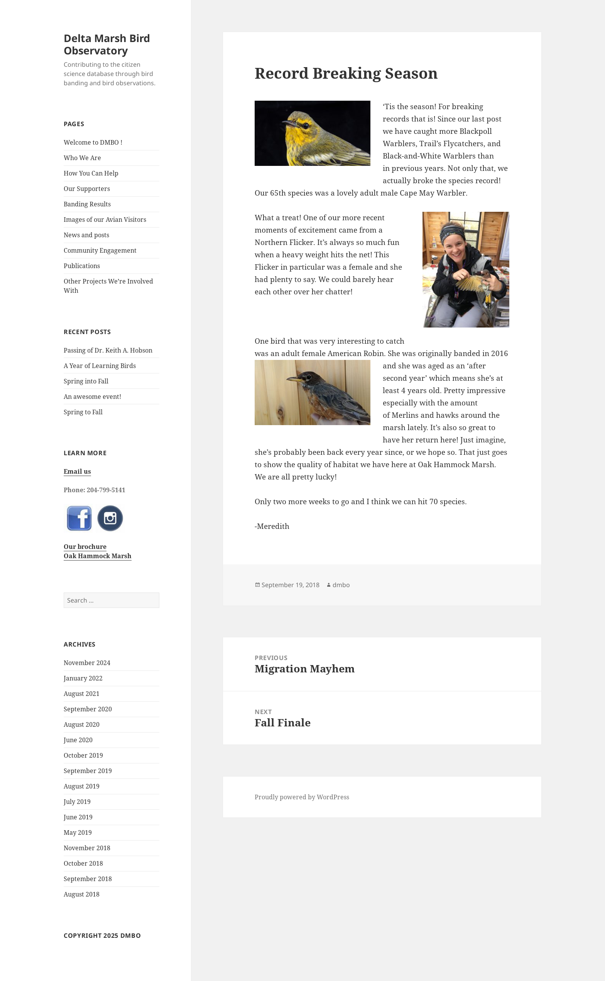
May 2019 (78, 832)
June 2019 (78, 817)
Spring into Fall (86, 381)
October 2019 (83, 755)
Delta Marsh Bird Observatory (107, 44)
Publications (82, 266)
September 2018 (88, 879)
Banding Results (87, 204)
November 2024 (87, 663)
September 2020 (88, 709)
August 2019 (82, 786)
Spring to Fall (83, 412)
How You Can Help (91, 173)
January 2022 (83, 678)
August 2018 (82, 894)
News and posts (86, 235)
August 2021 (82, 693)
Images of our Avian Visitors (105, 219)
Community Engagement (100, 250)
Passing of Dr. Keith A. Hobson (108, 350)
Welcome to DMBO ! (93, 142)
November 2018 (87, 848)
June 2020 (78, 740)
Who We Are (82, 158)
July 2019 (77, 801)
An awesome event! (92, 396)
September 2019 (88, 771)
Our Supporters (87, 188)
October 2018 (83, 863)
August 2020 (82, 724)
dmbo (341, 585)
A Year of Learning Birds (100, 365)
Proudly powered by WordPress (302, 797)
